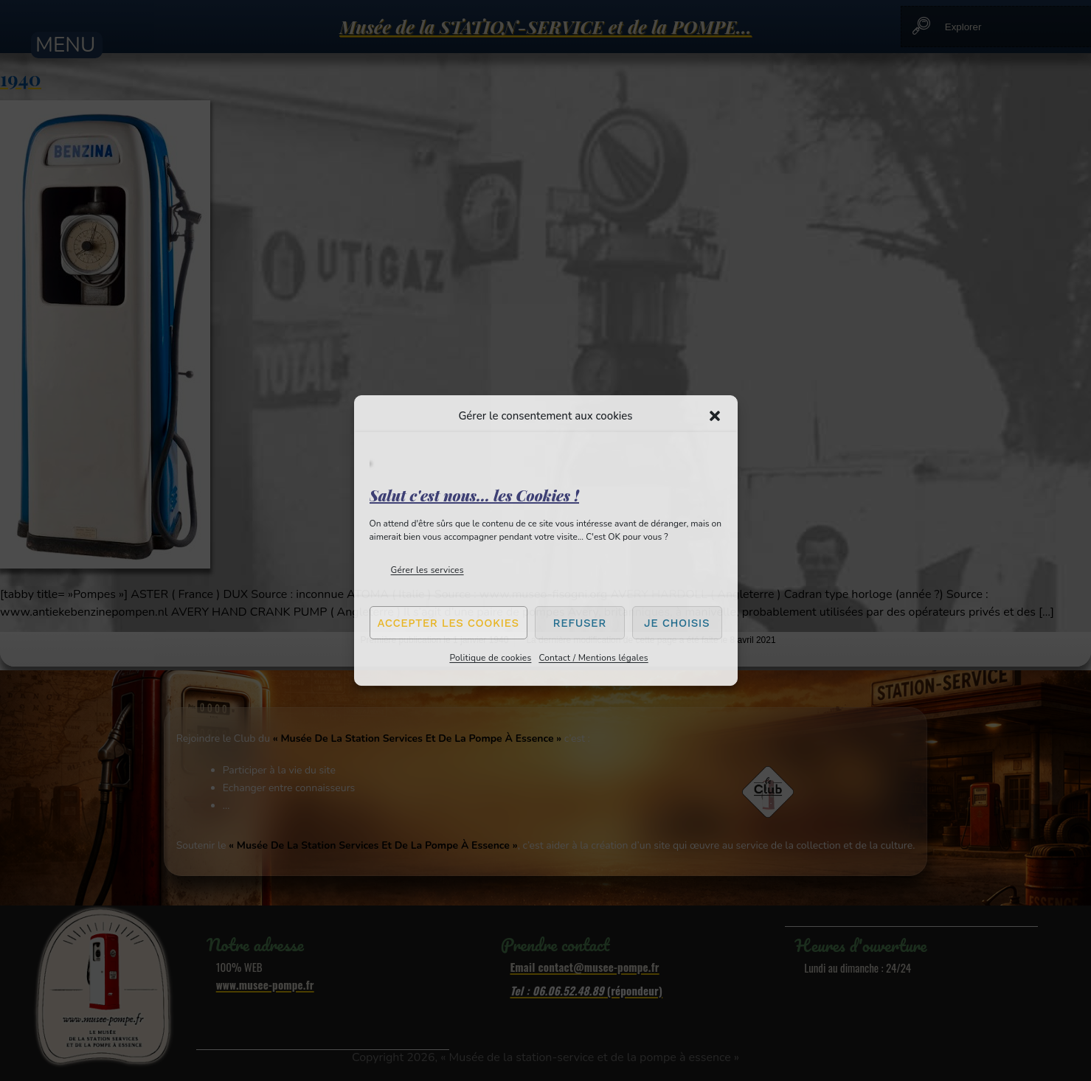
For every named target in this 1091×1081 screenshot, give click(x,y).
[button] (714, 416)
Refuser (579, 623)
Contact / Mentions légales (593, 658)
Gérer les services (427, 570)
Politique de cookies (490, 658)
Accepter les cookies (448, 623)
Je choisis (677, 623)
